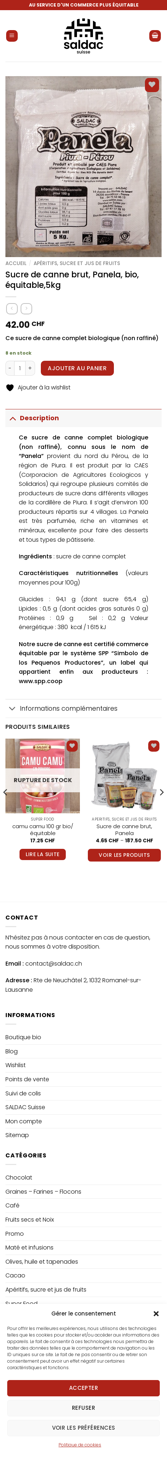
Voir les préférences (83, 1445)
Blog (11, 1051)
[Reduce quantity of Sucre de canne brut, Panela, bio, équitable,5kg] (9, 368)
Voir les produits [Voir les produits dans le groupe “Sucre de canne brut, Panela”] (124, 855)
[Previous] (5, 807)
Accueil (15, 263)
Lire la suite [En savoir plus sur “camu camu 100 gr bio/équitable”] (42, 854)
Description (32, 418)
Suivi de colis (23, 1093)
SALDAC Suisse (25, 1107)
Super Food (21, 1304)
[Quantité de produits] (20, 368)
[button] (156, 1331)
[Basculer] (12, 418)
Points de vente (27, 1079)
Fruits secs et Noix (29, 1219)
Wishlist (15, 1065)
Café (12, 1205)
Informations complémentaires (61, 709)
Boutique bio (23, 1037)
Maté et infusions (29, 1247)
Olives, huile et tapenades (41, 1261)
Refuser (83, 1425)
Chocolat (18, 1177)
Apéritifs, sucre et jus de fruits (77, 263)
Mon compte (23, 1121)
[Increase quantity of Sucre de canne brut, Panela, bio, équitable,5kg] (30, 368)
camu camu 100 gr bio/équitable (42, 830)
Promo (14, 1234)
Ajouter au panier (77, 368)
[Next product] (11, 308)
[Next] (161, 807)
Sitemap (17, 1135)
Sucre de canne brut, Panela (124, 830)
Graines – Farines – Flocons (43, 1192)
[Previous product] (26, 308)
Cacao (15, 1275)
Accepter (83, 1405)
